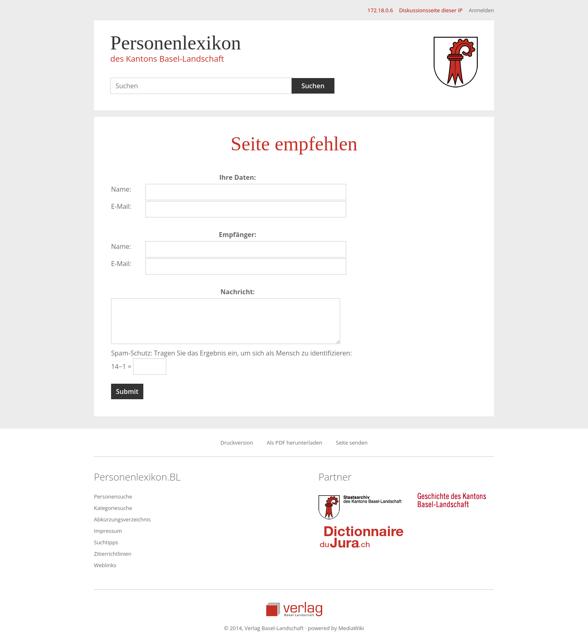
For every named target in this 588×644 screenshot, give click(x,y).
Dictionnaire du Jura (361, 536)
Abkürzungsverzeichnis (122, 519)
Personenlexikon (175, 50)
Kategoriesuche (113, 508)
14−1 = (122, 366)
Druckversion (236, 442)
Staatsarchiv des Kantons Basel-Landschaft (361, 506)
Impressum (108, 530)
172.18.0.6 (380, 10)
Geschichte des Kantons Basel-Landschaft (451, 500)
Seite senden (352, 442)
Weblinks (105, 565)
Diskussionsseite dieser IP (431, 10)
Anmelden (481, 10)
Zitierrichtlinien (112, 553)
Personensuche (113, 496)
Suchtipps (106, 542)
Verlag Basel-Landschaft (294, 609)
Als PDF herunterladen (294, 442)
